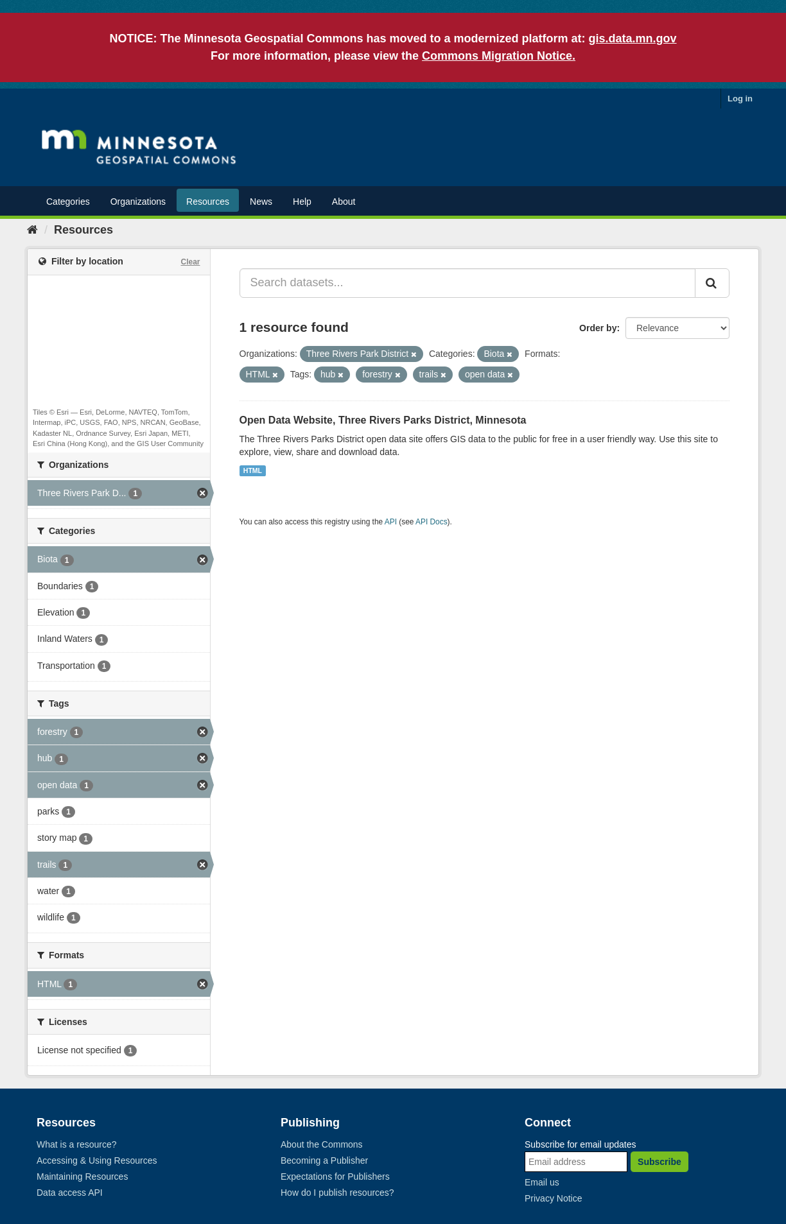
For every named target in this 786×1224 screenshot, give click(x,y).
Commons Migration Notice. (498, 55)
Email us (542, 1182)
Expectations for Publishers (335, 1176)
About (344, 201)
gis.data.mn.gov (633, 38)
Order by (597, 328)
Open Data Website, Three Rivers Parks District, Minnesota (383, 420)
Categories (68, 201)
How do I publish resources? (337, 1192)
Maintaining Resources (82, 1176)
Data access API (70, 1192)
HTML (252, 470)
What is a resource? (77, 1144)
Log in (740, 98)
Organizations (138, 201)
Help (302, 201)
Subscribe (659, 1162)
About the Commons (322, 1144)
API (391, 521)
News (261, 201)
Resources (207, 201)
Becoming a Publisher (324, 1160)
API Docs (431, 521)
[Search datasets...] (468, 283)
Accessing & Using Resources (97, 1160)
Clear (190, 261)
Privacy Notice (553, 1198)
